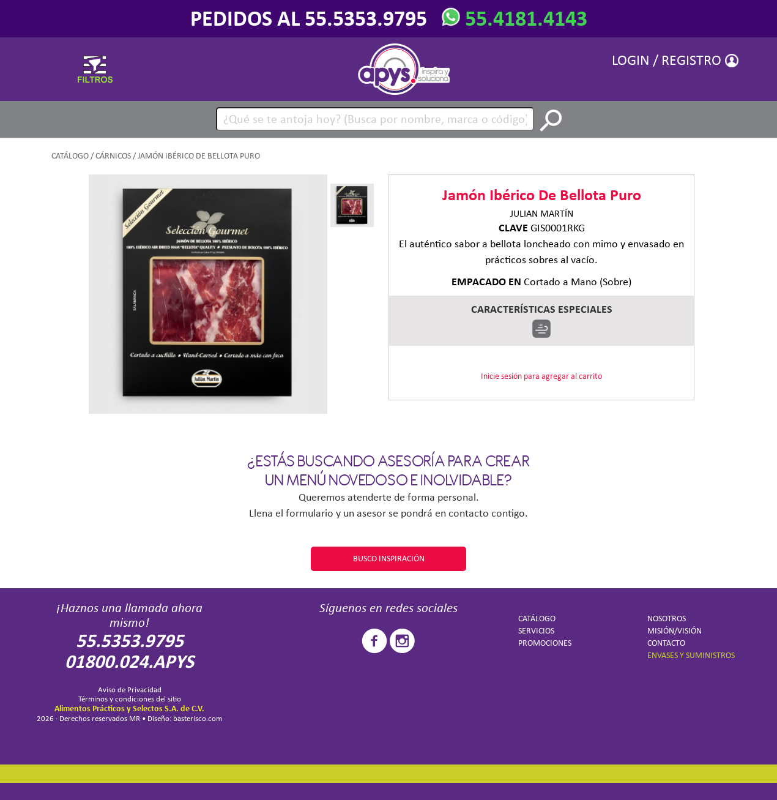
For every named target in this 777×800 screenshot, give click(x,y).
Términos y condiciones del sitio (129, 698)
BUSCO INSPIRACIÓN (389, 558)
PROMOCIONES (544, 643)
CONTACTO (666, 643)
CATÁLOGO (70, 156)
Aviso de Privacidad (130, 689)
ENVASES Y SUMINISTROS (691, 655)
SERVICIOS (536, 631)
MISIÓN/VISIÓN (674, 631)
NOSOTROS (666, 618)
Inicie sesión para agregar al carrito (541, 376)
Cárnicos (113, 156)
